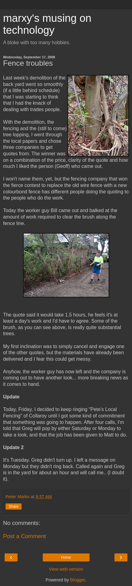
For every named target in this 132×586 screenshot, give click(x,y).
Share (13, 506)
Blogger (77, 579)
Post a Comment (24, 536)
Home (66, 557)
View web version (66, 569)
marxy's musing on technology (47, 24)
